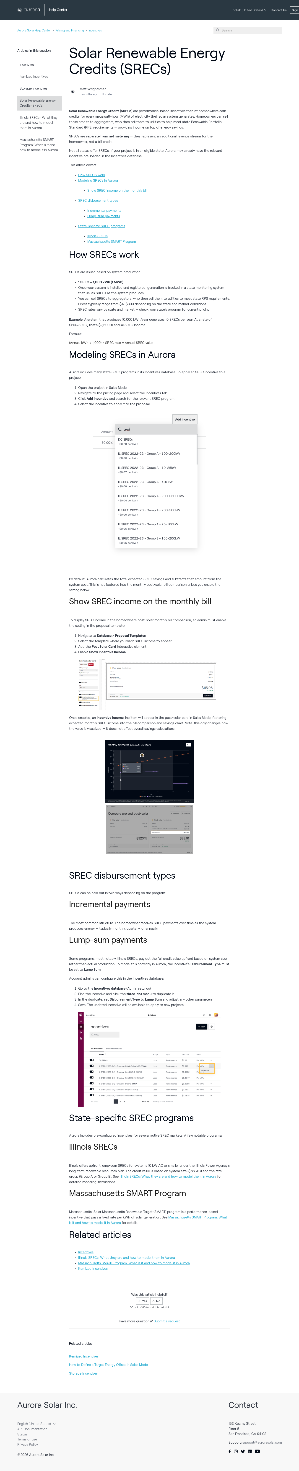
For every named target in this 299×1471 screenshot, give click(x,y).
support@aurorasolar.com (262, 1442)
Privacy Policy (27, 1444)
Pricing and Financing (69, 30)
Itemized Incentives (34, 76)
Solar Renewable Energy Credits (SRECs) (38, 103)
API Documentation (32, 1429)
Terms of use (27, 1439)
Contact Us (279, 10)
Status (22, 1434)
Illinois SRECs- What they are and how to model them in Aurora (38, 123)
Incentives (95, 30)
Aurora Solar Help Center (34, 30)
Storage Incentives (33, 88)
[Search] (247, 30)
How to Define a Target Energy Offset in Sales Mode (108, 1365)
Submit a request (167, 1321)
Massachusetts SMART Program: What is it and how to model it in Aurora (39, 145)
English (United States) (247, 10)
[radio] (142, 1301)
